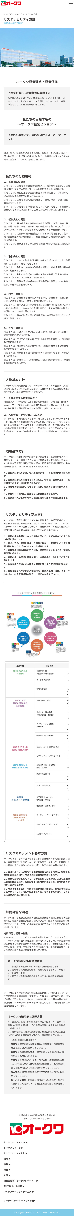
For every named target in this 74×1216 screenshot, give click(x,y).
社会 (6, 1170)
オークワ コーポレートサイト (18, 1200)
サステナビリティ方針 (14, 1153)
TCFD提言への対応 (13, 1186)
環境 (6, 1159)
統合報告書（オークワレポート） (20, 1181)
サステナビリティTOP (11, 14)
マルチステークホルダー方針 (17, 1192)
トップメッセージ (12, 1148)
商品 (6, 1164)
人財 (6, 1175)
